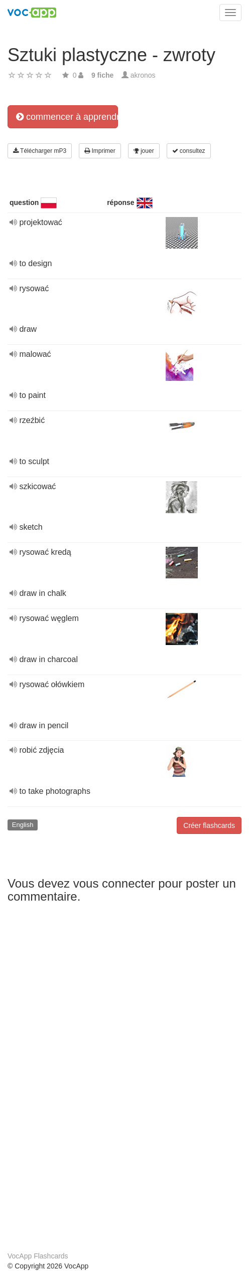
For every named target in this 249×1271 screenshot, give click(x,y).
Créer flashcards (209, 825)
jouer (144, 150)
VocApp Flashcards (38, 1256)
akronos (143, 75)
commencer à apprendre (67, 117)
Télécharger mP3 (39, 150)
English (23, 824)
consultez (188, 150)
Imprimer (99, 150)
